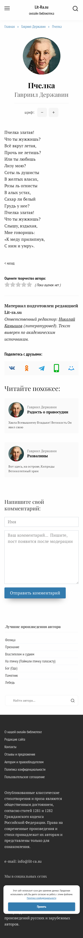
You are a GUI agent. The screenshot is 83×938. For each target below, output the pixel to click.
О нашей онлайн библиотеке (23, 731)
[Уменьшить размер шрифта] (42, 112)
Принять (41, 907)
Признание (12, 647)
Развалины (37, 455)
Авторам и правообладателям (24, 762)
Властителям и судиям (19, 654)
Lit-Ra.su (41, 7)
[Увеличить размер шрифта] (53, 112)
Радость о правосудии (47, 411)
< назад (9, 263)
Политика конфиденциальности (24, 769)
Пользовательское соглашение (24, 776)
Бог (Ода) (11, 668)
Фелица (10, 639)
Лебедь (10, 682)
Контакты (10, 746)
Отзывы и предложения (19, 754)
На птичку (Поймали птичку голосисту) (30, 661)
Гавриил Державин (33, 26)
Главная (9, 26)
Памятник (11, 675)
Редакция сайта (14, 739)
